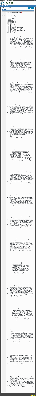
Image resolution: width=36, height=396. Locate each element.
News (3, 5)
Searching (6, 5)
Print (32, 7)
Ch (21, 12)
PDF (29, 7)
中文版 (34, 0)
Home (31, 0)
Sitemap (29, 0)
